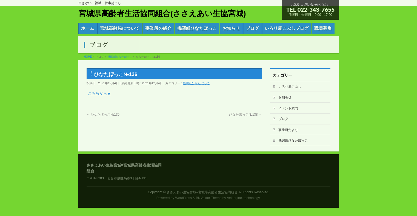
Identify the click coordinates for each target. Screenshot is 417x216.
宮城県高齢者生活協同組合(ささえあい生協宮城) (162, 13)
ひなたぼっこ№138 (245, 114)
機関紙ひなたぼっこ (196, 83)
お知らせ (285, 97)
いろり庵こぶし (289, 87)
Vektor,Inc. (235, 198)
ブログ (283, 119)
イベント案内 (288, 108)
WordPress (183, 198)
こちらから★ (99, 93)
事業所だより (288, 130)
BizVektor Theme (209, 198)
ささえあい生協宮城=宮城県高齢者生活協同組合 (202, 192)
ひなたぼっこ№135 (103, 114)
